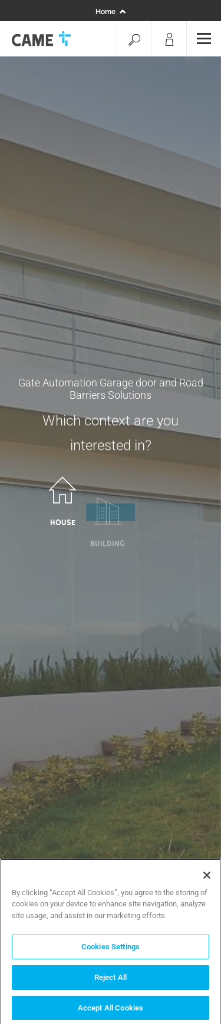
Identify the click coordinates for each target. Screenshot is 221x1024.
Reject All (110, 980)
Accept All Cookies (110, 1010)
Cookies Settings (110, 949)
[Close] (207, 878)
